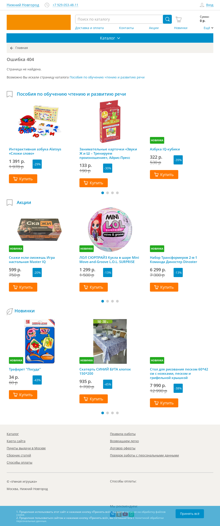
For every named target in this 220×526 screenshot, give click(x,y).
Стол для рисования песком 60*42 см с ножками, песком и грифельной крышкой (179, 373)
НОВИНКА (157, 140)
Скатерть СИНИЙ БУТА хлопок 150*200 (105, 371)
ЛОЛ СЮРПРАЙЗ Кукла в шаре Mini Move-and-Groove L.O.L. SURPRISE (109, 259)
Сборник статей (19, 455)
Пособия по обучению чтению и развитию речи (107, 77)
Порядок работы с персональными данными (144, 455)
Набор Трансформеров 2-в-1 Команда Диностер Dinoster (173, 259)
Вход (209, 5)
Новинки (180, 28)
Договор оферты (122, 448)
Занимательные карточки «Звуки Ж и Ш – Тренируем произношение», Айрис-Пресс (108, 153)
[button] (102, 192)
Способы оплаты (19, 462)
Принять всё (189, 513)
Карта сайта (16, 441)
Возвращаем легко (124, 441)
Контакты (126, 28)
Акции (154, 28)
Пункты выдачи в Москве (26, 448)
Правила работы (123, 434)
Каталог (13, 434)
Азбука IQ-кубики (165, 149)
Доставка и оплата (89, 28)
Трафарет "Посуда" (25, 369)
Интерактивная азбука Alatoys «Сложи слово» (35, 151)
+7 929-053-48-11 (65, 5)
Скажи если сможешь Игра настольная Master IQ (32, 259)
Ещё (207, 28)
